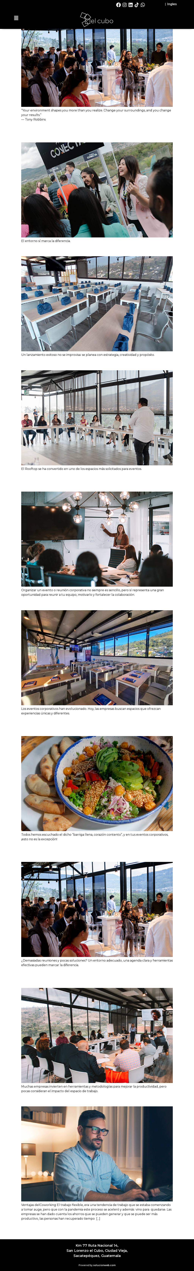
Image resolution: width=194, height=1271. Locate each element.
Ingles (172, 4)
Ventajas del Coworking (58, 1099)
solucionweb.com (104, 1265)
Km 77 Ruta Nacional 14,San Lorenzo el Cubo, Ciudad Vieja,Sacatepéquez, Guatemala (97, 1250)
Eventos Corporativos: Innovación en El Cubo (90, 363)
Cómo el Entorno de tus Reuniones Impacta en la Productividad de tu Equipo (94, 977)
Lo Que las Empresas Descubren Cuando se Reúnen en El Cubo (89, 132)
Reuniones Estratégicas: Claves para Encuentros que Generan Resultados (96, 851)
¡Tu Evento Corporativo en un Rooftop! (81, 603)
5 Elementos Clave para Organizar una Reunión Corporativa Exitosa (95, 481)
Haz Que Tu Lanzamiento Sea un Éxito (81, 249)
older (27, 1227)
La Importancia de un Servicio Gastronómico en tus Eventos (95, 725)
